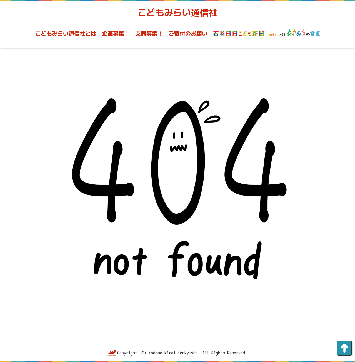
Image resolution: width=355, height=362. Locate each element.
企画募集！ (116, 33)
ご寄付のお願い (188, 33)
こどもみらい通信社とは (65, 33)
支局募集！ (149, 33)
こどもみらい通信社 (178, 12)
